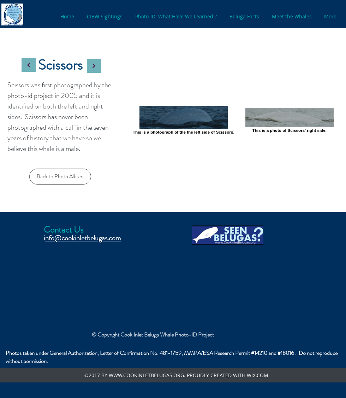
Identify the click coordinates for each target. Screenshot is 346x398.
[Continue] (29, 65)
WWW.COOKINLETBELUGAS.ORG (146, 375)
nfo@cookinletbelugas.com (83, 238)
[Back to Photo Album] (60, 177)
